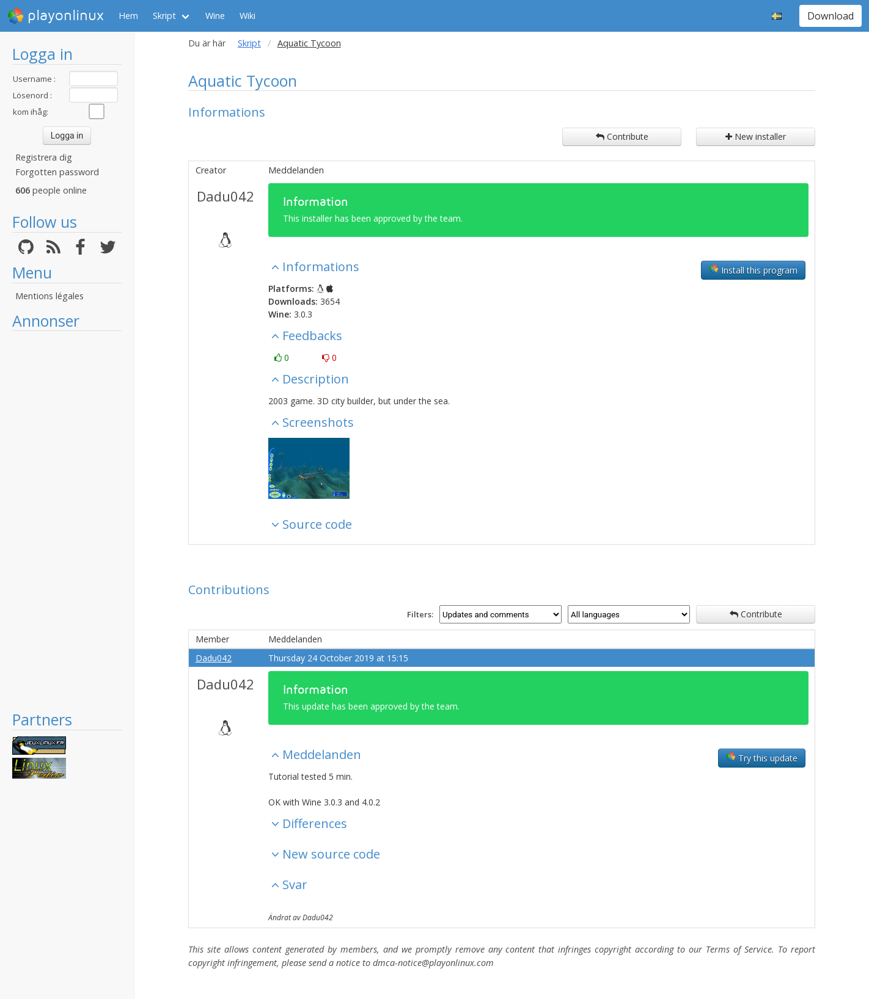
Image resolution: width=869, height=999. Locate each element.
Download (830, 16)
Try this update (762, 758)
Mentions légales (49, 296)
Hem (128, 15)
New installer (755, 136)
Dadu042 (225, 196)
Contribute (622, 136)
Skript (164, 15)
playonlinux (55, 15)
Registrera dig (43, 157)
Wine (215, 15)
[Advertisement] (67, 520)
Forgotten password (57, 172)
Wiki (247, 15)
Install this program (753, 270)
